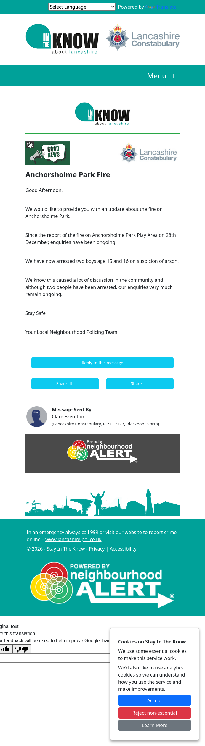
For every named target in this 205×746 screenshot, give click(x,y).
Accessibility (123, 549)
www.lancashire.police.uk (73, 539)
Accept (154, 700)
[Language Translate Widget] (82, 7)
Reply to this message (102, 362)
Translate (161, 7)
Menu (162, 75)
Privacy (97, 549)
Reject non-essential (154, 713)
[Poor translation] (21, 648)
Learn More (155, 725)
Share (65, 383)
